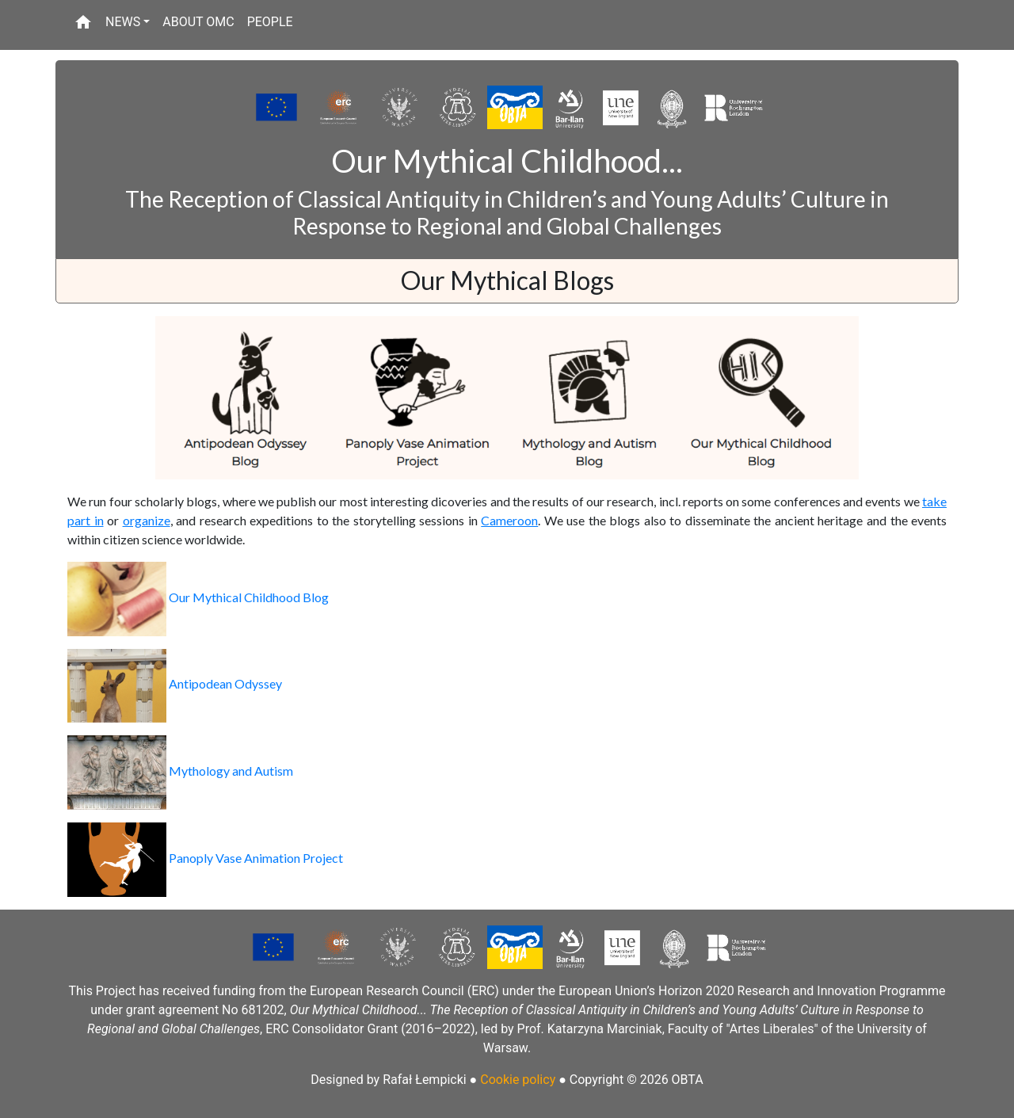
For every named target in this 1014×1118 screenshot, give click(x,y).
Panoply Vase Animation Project (205, 857)
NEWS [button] (122, 21)
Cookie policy (517, 1079)
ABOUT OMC (198, 21)
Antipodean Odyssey (174, 683)
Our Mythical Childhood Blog (198, 597)
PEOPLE (270, 21)
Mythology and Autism (180, 770)
